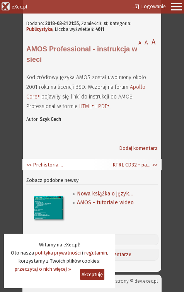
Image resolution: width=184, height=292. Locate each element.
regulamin (95, 253)
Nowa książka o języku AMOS (106, 193)
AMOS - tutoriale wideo (105, 202)
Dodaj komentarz (138, 148)
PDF (102, 106)
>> (154, 165)
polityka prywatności (58, 253)
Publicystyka (39, 29)
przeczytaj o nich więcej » (43, 269)
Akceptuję (92, 274)
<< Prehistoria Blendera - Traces (45, 165)
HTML (85, 106)
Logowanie (153, 6)
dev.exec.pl (146, 281)
